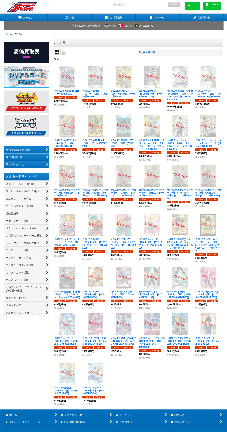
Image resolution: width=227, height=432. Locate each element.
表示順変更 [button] (147, 52)
